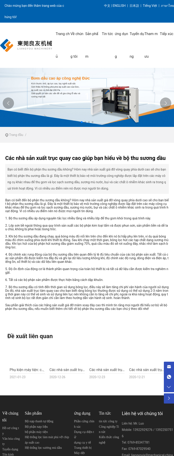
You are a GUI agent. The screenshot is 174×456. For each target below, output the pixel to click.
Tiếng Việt (150, 5)
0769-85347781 (139, 442)
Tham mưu (151, 45)
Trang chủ (63, 45)
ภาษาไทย (167, 5)
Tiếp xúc (166, 34)
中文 (107, 5)
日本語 (135, 5)
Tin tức (107, 34)
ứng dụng (121, 45)
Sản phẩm (91, 45)
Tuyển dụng (137, 45)
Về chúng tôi (76, 45)
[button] (82, 122)
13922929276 (143, 430)
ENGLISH (119, 5)
